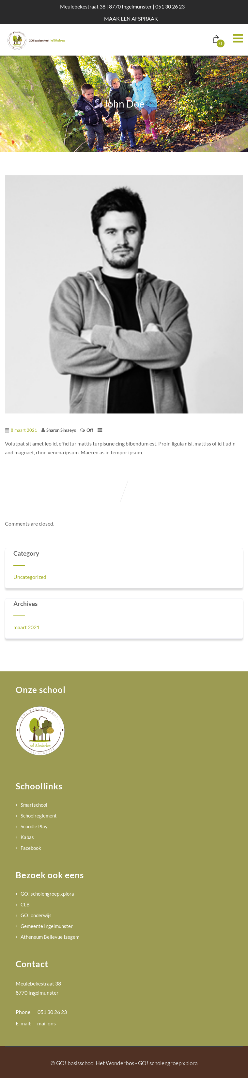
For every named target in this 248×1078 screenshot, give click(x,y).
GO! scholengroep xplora (47, 894)
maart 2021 (26, 627)
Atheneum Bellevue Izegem (50, 937)
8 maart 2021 (24, 430)
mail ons (46, 1023)
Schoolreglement (39, 815)
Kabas (27, 837)
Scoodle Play (34, 826)
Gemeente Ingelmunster (47, 926)
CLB (25, 904)
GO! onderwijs (36, 915)
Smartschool (34, 805)
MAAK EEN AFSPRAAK (131, 18)
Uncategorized (29, 577)
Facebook (31, 848)
